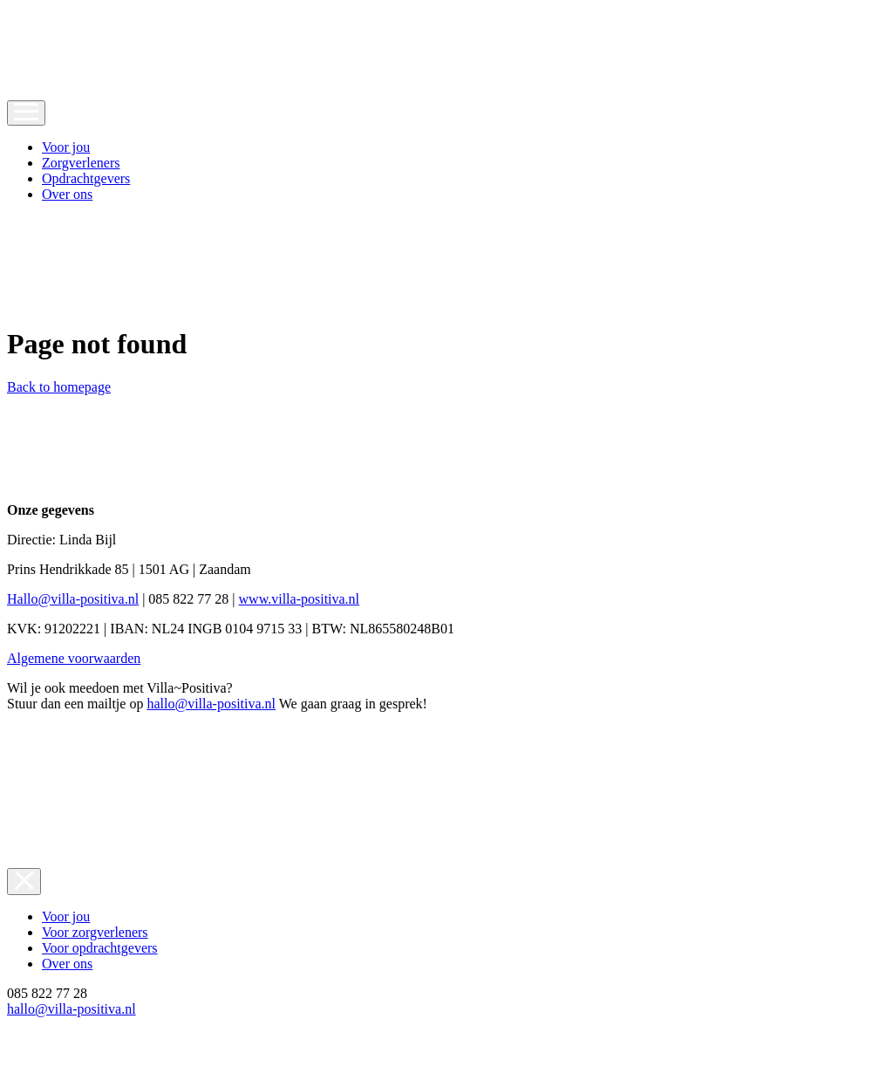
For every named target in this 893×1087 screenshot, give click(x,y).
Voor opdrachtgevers (100, 947)
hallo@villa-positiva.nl (211, 703)
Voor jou (66, 147)
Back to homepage (59, 386)
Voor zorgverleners (95, 932)
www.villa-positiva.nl (299, 598)
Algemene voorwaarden (73, 658)
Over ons (67, 194)
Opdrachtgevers (86, 178)
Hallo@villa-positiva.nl (73, 598)
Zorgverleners (80, 162)
